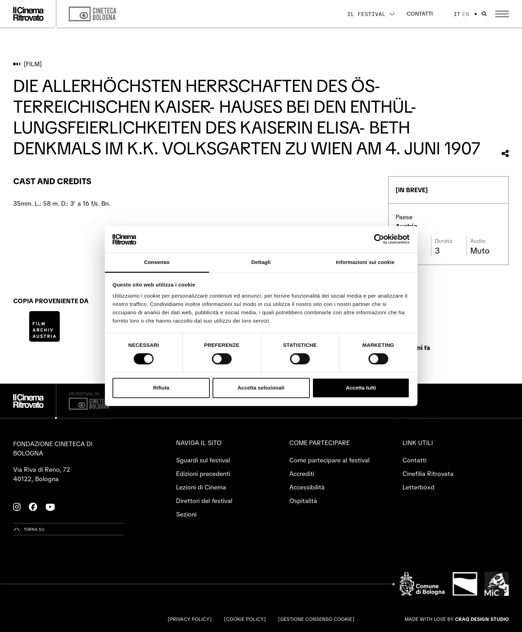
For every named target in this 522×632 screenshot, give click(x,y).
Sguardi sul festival (203, 460)
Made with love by (457, 619)
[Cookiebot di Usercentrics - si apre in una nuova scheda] (379, 239)
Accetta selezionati (261, 388)
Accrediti (301, 474)
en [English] (465, 13)
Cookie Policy (245, 619)
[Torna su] (28, 529)
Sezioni (186, 514)
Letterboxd (418, 487)
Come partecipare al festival (329, 460)
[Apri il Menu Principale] (502, 14)
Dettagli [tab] (261, 262)
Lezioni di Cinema (201, 487)
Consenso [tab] (156, 262)
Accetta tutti (361, 388)
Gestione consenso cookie (316, 619)
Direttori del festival (204, 501)
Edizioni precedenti (203, 474)
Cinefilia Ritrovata (428, 474)
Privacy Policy (189, 619)
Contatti (420, 13)
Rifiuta (161, 388)
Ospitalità (303, 501)
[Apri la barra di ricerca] (484, 13)
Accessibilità (307, 487)
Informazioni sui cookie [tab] (365, 262)
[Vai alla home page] (28, 14)
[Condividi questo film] (505, 153)
